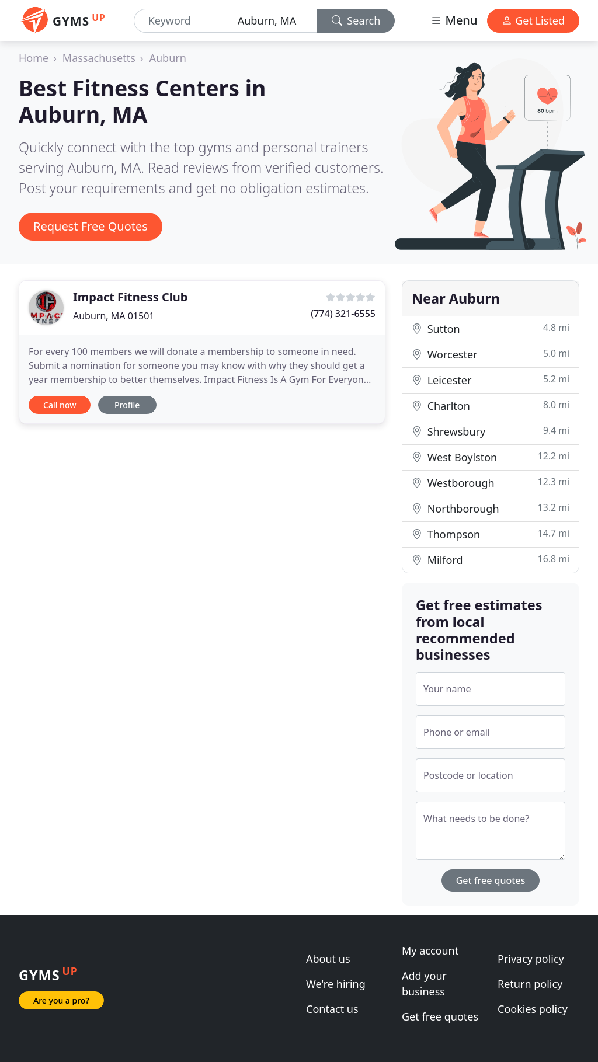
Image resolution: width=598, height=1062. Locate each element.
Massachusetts (98, 58)
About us (328, 959)
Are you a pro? (61, 1000)
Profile (127, 404)
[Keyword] (181, 21)
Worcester (490, 354)
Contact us (332, 1009)
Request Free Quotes (90, 226)
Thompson (490, 534)
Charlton (490, 405)
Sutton (490, 328)
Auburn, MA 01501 (113, 315)
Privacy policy (531, 959)
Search (356, 20)
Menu (453, 20)
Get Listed (533, 20)
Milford (490, 559)
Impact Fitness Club (130, 297)
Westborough (490, 482)
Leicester (490, 379)
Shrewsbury (490, 431)
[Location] (273, 21)
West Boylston (490, 457)
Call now (59, 404)
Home (33, 58)
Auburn (167, 58)
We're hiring (336, 984)
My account (430, 950)
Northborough (490, 508)
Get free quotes (491, 880)
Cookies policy (533, 1009)
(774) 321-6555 (343, 313)
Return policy (530, 984)
